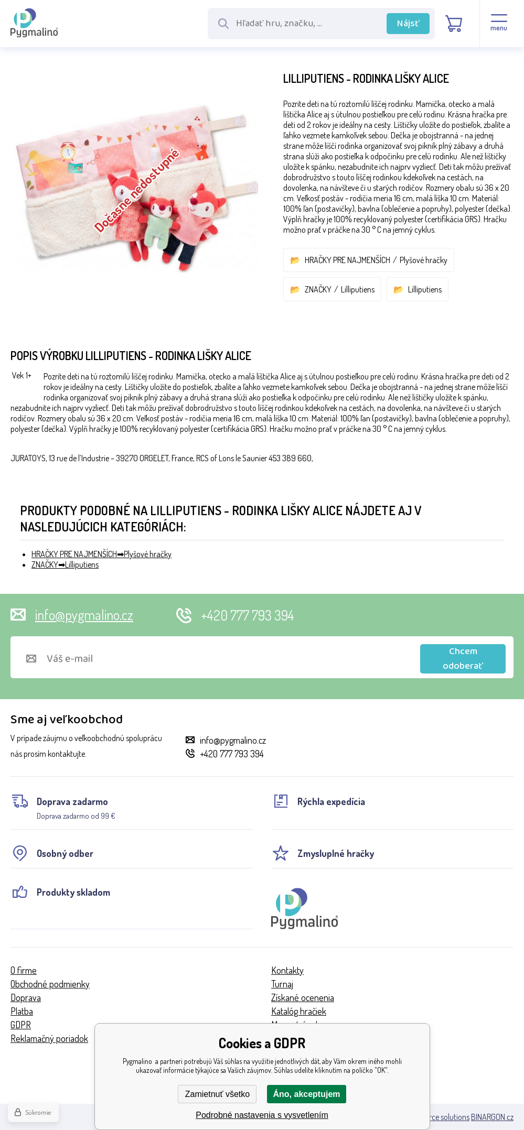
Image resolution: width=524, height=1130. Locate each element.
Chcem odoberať (463, 658)
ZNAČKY (318, 289)
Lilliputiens (358, 289)
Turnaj (282, 984)
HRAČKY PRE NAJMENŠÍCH (347, 260)
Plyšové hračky (423, 260)
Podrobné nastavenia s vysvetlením (262, 1115)
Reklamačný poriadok (49, 1038)
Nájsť (408, 23)
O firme (23, 970)
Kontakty (287, 970)
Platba (21, 1011)
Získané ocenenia (302, 997)
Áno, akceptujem (306, 1094)
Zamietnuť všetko (217, 1094)
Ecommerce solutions (434, 1117)
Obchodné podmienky (50, 984)
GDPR (20, 1024)
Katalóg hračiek (298, 1011)
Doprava (25, 997)
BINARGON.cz (492, 1117)
